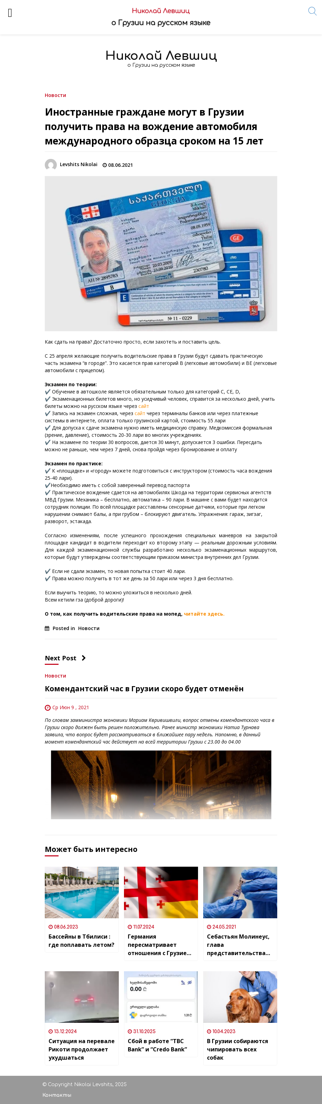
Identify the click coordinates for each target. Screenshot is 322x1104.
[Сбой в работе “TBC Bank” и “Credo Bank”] (161, 997)
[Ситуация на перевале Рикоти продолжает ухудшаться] (82, 997)
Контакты (56, 1095)
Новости (55, 95)
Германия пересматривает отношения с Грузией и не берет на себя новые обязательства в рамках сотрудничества (159, 945)
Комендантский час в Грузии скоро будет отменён (144, 688)
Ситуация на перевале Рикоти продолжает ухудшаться (82, 1049)
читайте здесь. (204, 613)
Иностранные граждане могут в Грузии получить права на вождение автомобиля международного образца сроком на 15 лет (154, 126)
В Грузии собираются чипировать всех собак (237, 1049)
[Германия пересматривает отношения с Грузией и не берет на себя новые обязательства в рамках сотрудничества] (161, 892)
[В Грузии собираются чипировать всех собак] (240, 997)
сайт (143, 406)
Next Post (65, 658)
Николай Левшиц (161, 56)
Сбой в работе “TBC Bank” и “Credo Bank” (157, 1045)
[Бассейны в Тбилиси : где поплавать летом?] (82, 892)
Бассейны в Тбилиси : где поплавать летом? (81, 941)
